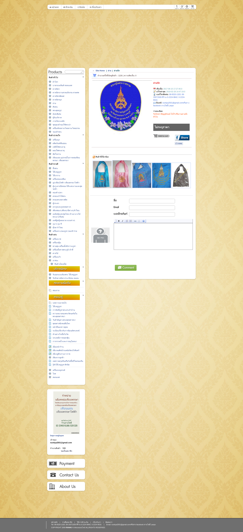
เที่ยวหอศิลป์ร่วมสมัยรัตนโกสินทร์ (66, 350)
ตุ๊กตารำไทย (58, 227)
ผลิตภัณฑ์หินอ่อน (59, 143)
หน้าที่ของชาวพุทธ (60, 327)
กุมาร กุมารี (57, 224)
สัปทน (55, 107)
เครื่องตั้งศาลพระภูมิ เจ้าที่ (63, 250)
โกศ (54, 374)
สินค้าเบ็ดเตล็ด (60, 264)
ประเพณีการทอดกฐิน (61, 338)
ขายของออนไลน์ (78, 527)
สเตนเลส (56, 377)
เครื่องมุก (56, 140)
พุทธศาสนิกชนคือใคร (61, 323)
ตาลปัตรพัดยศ (58, 96)
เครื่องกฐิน (57, 243)
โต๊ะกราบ (56, 175)
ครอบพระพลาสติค (60, 200)
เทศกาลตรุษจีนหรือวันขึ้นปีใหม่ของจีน (68, 361)
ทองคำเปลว (57, 193)
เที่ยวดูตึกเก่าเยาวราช (61, 354)
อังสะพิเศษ (57, 114)
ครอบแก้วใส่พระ (59, 196)
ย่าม (54, 103)
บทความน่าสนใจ (59, 303)
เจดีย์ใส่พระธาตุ (59, 147)
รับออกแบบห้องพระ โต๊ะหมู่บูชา (65, 275)
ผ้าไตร (55, 82)
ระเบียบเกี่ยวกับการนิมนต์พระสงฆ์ (66, 331)
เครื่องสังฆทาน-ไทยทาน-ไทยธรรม (66, 128)
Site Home (100, 71)
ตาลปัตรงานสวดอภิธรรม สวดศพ (66, 92)
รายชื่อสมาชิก (67, 522)
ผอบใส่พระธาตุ (59, 150)
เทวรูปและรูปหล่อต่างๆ (62, 207)
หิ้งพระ (55, 168)
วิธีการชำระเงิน (66, 463)
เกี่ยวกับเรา (66, 486)
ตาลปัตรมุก (57, 100)
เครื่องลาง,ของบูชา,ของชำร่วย (65, 231)
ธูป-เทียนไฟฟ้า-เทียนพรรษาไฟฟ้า (66, 183)
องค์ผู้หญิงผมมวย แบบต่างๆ (64, 220)
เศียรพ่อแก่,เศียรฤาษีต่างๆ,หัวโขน (66, 210)
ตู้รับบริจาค (57, 117)
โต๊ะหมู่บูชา (57, 172)
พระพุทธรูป (57, 110)
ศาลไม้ (55, 253)
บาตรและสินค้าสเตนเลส (62, 85)
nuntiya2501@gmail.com (61, 443)
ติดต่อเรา (66, 475)
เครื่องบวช (57, 239)
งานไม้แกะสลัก (59, 121)
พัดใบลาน (57, 154)
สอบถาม (56, 290)
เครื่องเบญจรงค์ (59, 370)
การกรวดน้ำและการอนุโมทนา (65, 341)
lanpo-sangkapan (57, 435)
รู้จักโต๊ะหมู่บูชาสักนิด (61, 365)
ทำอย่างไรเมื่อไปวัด (60, 334)
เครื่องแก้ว (57, 257)
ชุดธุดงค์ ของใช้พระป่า (62, 125)
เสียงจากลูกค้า (58, 357)
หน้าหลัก (54, 522)
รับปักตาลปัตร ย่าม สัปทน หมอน (66, 278)
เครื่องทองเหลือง (59, 179)
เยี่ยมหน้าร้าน (58, 347)
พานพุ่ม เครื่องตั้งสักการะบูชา (64, 246)
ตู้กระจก (56, 203)
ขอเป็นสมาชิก (66, 451)
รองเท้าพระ (57, 132)
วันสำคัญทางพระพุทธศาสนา (64, 320)
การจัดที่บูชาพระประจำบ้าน (64, 310)
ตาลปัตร (56, 89)
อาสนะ (55, 260)
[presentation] (137, 257)
